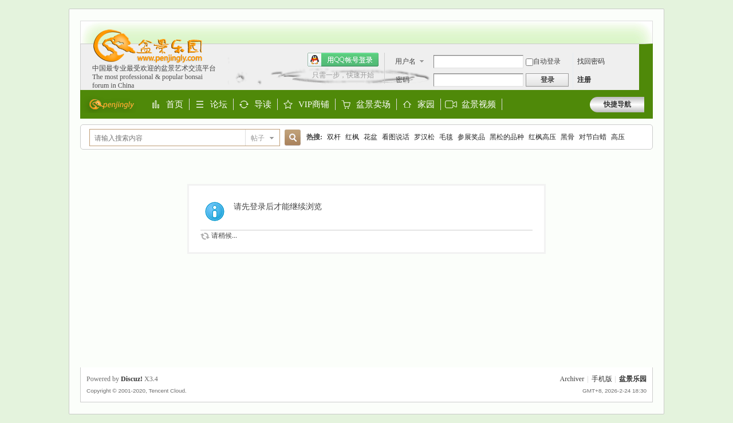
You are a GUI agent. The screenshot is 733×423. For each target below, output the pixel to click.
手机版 (602, 379)
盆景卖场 (373, 105)
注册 (584, 80)
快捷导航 (617, 104)
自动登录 (543, 61)
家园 (426, 105)
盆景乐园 (633, 379)
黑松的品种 (507, 137)
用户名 (405, 61)
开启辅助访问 (641, 26)
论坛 (218, 105)
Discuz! (132, 379)
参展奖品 (471, 137)
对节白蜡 (592, 137)
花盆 (370, 137)
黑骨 (567, 137)
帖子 (258, 138)
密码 (402, 80)
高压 (618, 137)
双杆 (334, 137)
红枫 (352, 137)
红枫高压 (542, 137)
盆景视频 (479, 104)
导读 (262, 105)
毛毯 (446, 137)
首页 (174, 105)
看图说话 (395, 137)
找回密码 (591, 61)
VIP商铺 (313, 105)
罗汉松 (424, 137)
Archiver (572, 379)
